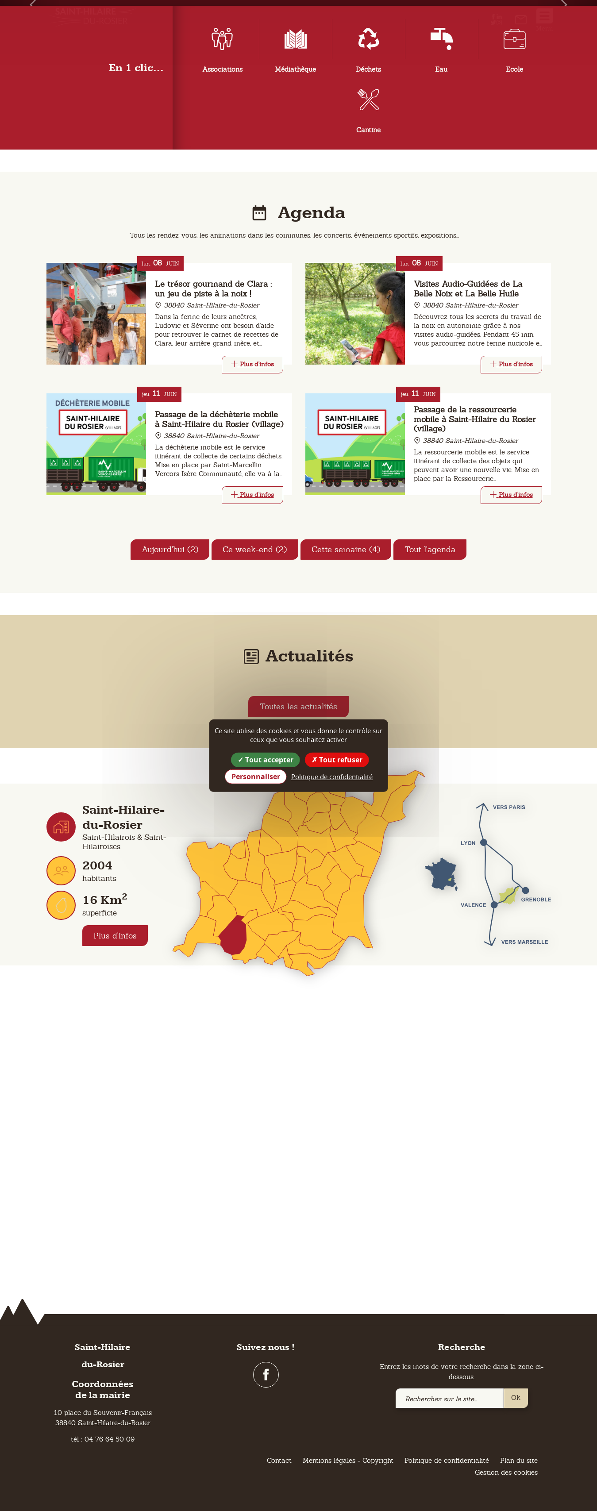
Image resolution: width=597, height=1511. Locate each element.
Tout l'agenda (430, 838)
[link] (521, 21)
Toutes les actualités (298, 996)
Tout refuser (337, 759)
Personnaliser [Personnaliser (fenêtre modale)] (255, 776)
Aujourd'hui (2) (169, 838)
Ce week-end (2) (255, 838)
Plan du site (519, 1460)
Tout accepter (265, 759)
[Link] (252, 653)
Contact (279, 1460)
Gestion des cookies (506, 1473)
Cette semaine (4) (346, 838)
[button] (30, 149)
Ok (515, 1397)
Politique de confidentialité (446, 1460)
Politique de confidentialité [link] (332, 776)
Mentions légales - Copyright (348, 1460)
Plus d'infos (115, 1224)
